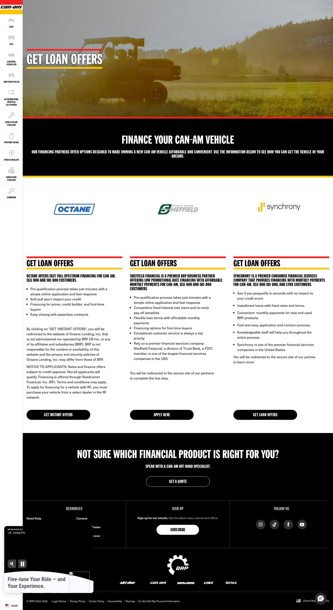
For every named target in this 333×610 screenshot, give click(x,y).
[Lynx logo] (208, 582)
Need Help (34, 518)
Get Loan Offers (265, 415)
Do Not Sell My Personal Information (159, 601)
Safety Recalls (36, 527)
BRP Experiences (88, 536)
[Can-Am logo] (158, 582)
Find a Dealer (36, 536)
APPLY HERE (162, 415)
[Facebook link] (288, 524)
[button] (321, 599)
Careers (81, 518)
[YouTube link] (302, 524)
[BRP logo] (178, 564)
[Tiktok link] (274, 524)
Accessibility (115, 601)
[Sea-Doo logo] (185, 582)
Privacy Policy (77, 601)
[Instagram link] (260, 524)
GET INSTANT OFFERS (58, 415)
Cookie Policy (96, 601)
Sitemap (130, 601)
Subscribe (177, 530)
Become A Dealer (88, 527)
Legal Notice (59, 601)
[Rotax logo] (231, 582)
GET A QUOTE (178, 482)
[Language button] (11, 606)
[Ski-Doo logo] (127, 582)
